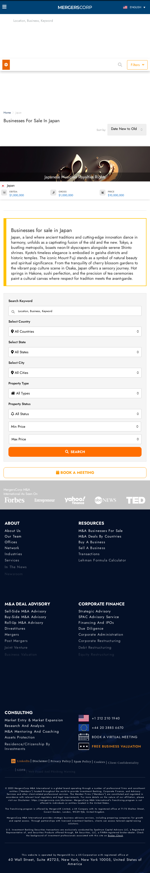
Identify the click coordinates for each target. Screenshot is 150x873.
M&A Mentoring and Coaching (32, 732)
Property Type (18, 383)
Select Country (19, 321)
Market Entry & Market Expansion (34, 720)
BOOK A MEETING (75, 472)
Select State (17, 342)
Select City (16, 362)
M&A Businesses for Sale (101, 530)
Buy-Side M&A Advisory (25, 617)
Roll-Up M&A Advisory (24, 623)
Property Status (19, 404)
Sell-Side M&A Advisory (25, 611)
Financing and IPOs (96, 623)
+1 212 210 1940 (106, 718)
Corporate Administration (101, 636)
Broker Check (115, 836)
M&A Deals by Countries (100, 536)
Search (75, 451)
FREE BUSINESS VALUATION (116, 746)
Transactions (89, 556)
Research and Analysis (25, 725)
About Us (13, 530)
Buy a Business (92, 543)
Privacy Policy (61, 762)
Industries (13, 556)
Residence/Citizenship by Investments (27, 751)
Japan (11, 185)
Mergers (12, 636)
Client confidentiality (123, 766)
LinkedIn (20, 761)
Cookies (99, 764)
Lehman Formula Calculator (102, 563)
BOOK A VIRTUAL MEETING (115, 737)
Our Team (13, 536)
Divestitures (15, 630)
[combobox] (126, 130)
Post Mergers (16, 643)
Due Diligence (91, 630)
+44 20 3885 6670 (108, 727)
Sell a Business (92, 549)
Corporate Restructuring (100, 643)
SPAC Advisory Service (99, 617)
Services (12, 563)
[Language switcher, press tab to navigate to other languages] (129, 7)
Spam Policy (82, 763)
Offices (11, 543)
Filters (137, 64)
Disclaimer (40, 761)
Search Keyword (20, 300)
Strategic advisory (95, 611)
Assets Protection (20, 738)
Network (12, 549)
